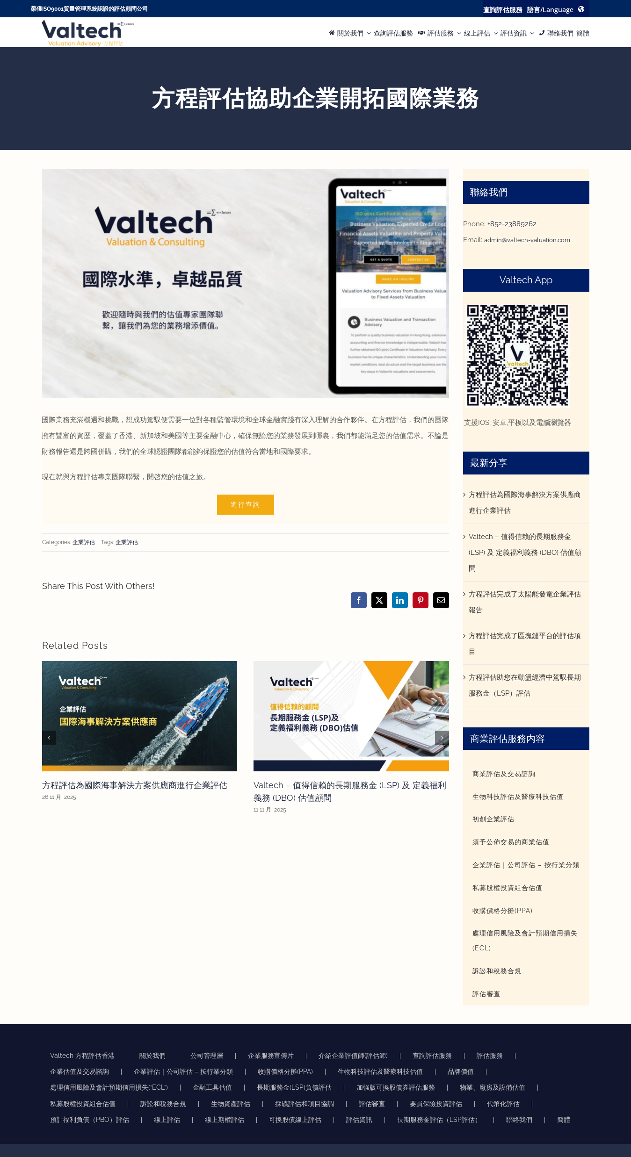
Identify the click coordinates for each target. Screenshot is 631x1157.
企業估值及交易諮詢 (79, 1071)
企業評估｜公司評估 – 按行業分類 (183, 1071)
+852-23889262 (512, 224)
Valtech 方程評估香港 (82, 1055)
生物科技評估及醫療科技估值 (380, 1071)
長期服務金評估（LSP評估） (439, 1119)
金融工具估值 (212, 1087)
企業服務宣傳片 (271, 1055)
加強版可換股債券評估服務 (395, 1087)
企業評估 (84, 542)
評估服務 (490, 1055)
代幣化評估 (503, 1103)
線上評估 (167, 1119)
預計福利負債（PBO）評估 (89, 1119)
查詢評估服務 (432, 1055)
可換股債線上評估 (295, 1119)
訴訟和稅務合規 (163, 1103)
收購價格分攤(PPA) (285, 1071)
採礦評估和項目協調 (304, 1103)
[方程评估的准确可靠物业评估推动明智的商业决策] (88, 23)
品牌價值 (461, 1071)
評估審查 (372, 1103)
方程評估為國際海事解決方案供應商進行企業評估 (134, 785)
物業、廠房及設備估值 (492, 1087)
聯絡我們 (519, 1119)
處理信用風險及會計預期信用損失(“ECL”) (109, 1087)
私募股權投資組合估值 (83, 1103)
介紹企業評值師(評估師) (353, 1055)
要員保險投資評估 (436, 1103)
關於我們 (152, 1055)
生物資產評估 (230, 1103)
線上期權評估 (224, 1119)
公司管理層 (206, 1055)
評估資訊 (359, 1119)
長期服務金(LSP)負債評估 (294, 1087)
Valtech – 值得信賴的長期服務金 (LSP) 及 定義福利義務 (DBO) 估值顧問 (525, 552)
